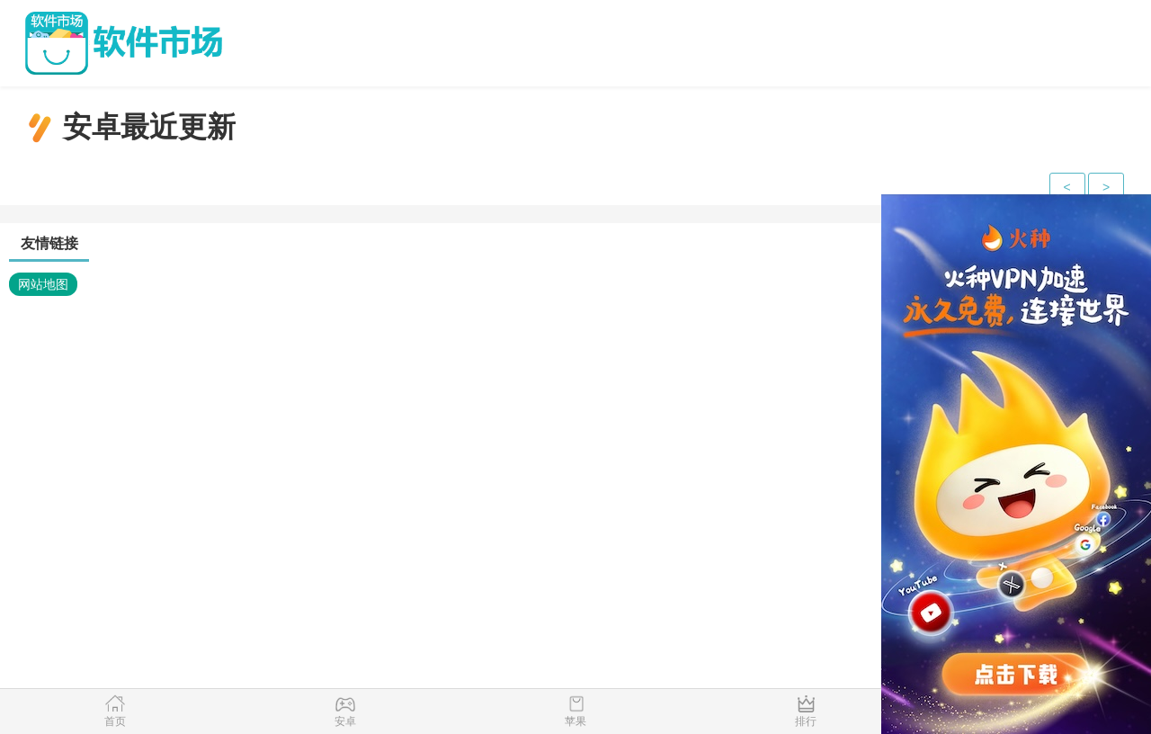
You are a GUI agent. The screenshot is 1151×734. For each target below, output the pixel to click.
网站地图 (43, 284)
